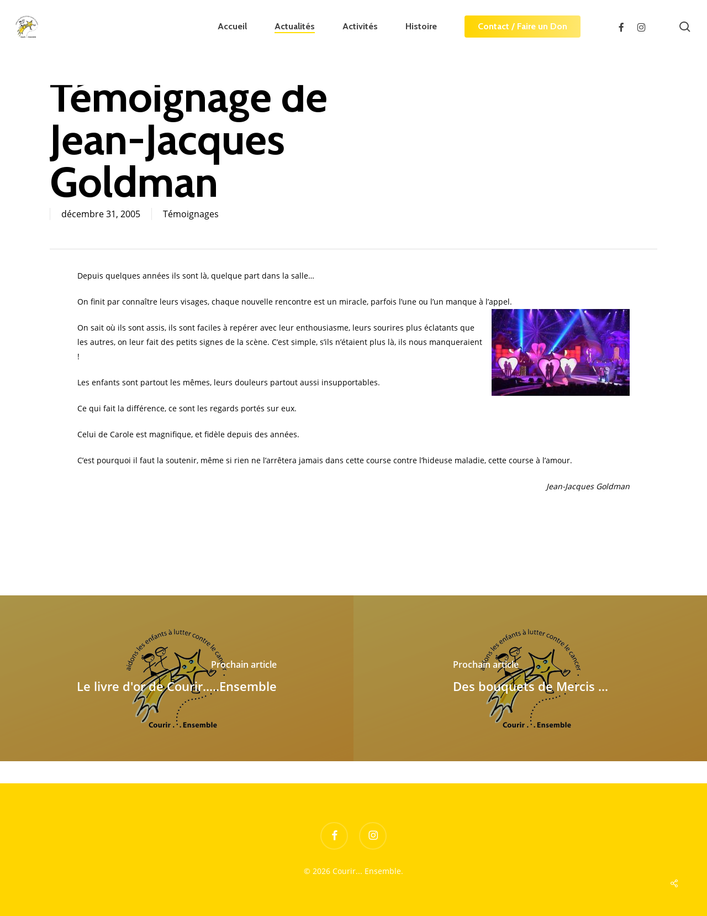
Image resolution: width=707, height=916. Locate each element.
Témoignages (191, 214)
